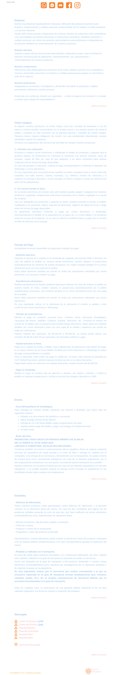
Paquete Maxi (26, 637)
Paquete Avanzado (28, 631)
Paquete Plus (26, 634)
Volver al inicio (99, 228)
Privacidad (96, 672)
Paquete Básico (27, 628)
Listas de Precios (28, 621)
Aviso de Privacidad (29, 645)
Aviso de (94, 669)
